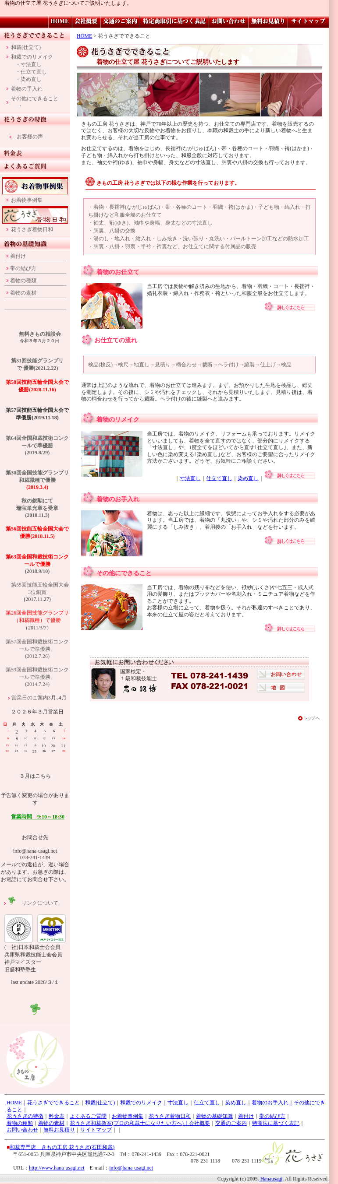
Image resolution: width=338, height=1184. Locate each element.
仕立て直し (219, 478)
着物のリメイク (117, 419)
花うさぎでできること (53, 1103)
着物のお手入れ (117, 499)
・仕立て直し (31, 72)
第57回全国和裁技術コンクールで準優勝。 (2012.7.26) (37, 649)
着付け (18, 256)
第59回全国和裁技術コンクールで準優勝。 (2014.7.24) (37, 677)
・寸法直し (28, 64)
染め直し (248, 478)
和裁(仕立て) (26, 47)
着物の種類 (23, 281)
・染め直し (28, 79)
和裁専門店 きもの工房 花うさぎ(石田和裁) (62, 1147)
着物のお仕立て (117, 272)
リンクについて (32, 903)
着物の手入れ (27, 89)
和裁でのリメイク (32, 57)
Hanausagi (271, 1179)
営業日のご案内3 (31, 698)
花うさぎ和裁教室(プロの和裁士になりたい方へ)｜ (129, 1123)
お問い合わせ (22, 1130)
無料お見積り (59, 1130)
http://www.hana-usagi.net (57, 1168)
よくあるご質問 (88, 1116)
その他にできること (124, 573)
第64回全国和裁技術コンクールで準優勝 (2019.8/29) (37, 445)
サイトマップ (96, 1130)
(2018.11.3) (37, 515)
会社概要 (199, 1123)
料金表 (56, 1116)
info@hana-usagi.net (131, 1168)
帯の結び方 (23, 268)
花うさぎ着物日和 (32, 229)
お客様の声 (30, 137)
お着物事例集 (27, 200)
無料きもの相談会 (40, 334)
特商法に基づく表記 (275, 1123)
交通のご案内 (231, 1123)
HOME (84, 36)
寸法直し (190, 478)
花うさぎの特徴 (25, 1116)
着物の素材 (23, 293)
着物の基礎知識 (214, 1116)
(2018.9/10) (37, 564)
